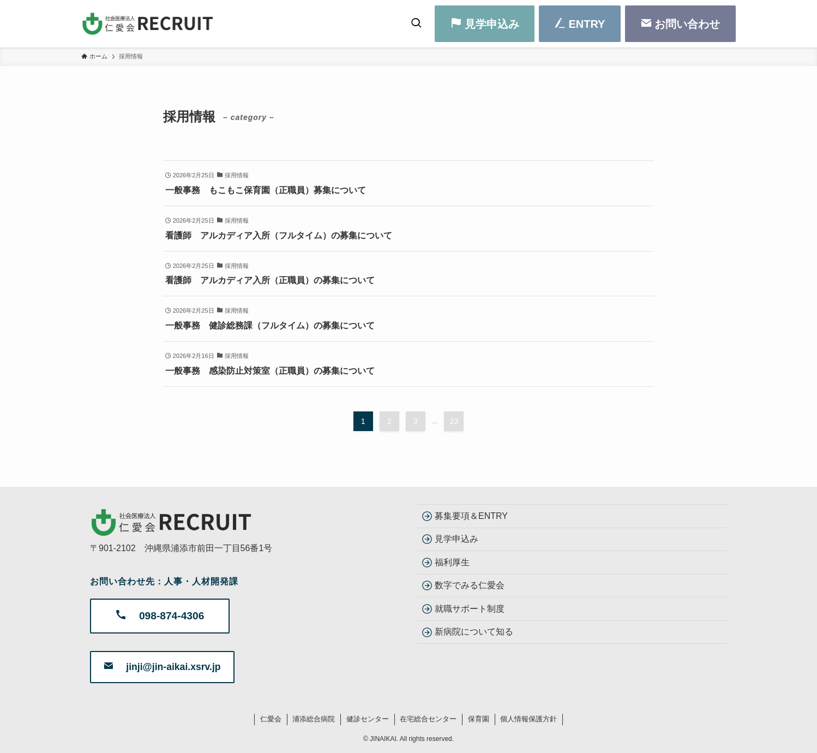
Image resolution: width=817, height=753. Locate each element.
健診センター (367, 719)
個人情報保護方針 (528, 719)
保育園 (478, 719)
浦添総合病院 (313, 719)
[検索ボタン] (416, 23)
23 (454, 421)
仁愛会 (270, 719)
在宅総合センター (428, 719)
